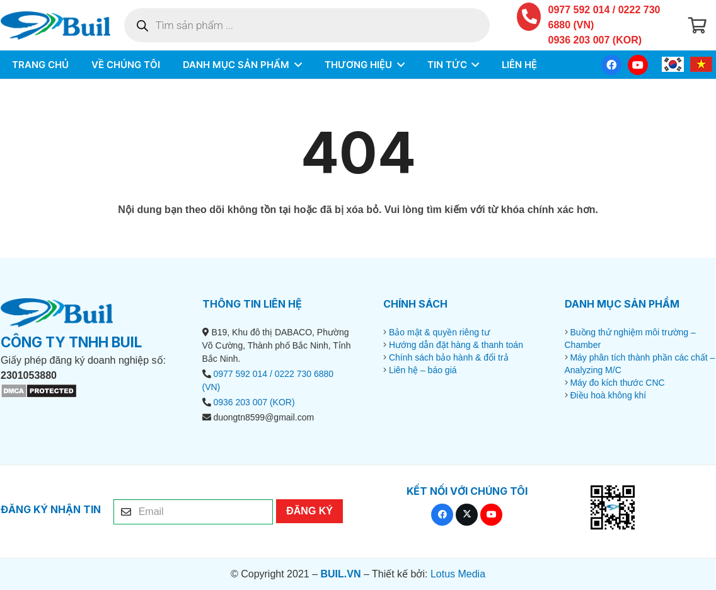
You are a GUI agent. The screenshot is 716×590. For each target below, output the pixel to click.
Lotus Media (457, 574)
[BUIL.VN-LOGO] (55, 25)
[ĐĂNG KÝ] (309, 511)
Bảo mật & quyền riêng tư (439, 332)
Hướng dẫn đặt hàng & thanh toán (456, 345)
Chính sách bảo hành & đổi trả (449, 357)
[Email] (193, 511)
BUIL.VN (340, 574)
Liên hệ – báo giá (423, 370)
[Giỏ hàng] (697, 25)
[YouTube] (638, 65)
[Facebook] (611, 65)
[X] (467, 515)
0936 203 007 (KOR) (595, 40)
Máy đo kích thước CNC (617, 383)
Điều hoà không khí (608, 395)
